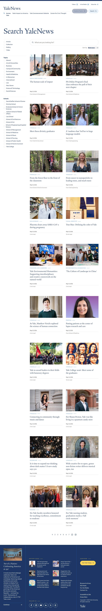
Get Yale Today (88, 563)
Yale (82, 606)
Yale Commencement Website (39, 13)
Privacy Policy (83, 597)
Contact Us (83, 590)
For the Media (84, 588)
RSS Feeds (83, 586)
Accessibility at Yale (85, 594)
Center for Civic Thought (58, 13)
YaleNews (12, 8)
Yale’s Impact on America (20, 13)
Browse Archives (85, 583)
